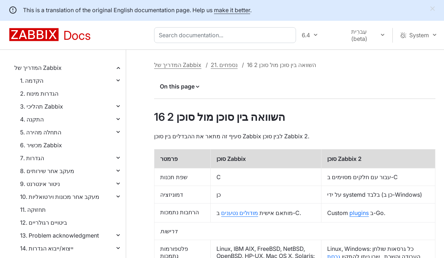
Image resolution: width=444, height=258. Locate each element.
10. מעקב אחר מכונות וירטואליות (59, 196)
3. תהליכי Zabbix (41, 106)
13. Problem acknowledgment (59, 235)
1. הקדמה (31, 80)
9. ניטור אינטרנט (40, 183)
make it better (232, 10)
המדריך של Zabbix (38, 67)
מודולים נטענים (239, 212)
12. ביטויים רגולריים (43, 222)
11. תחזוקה (33, 209)
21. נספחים (224, 64)
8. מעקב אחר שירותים (47, 171)
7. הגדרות (32, 158)
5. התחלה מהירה (40, 132)
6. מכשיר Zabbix (41, 145)
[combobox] (226, 35)
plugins (359, 212)
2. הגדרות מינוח (39, 93)
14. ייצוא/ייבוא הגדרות (46, 248)
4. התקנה (32, 119)
